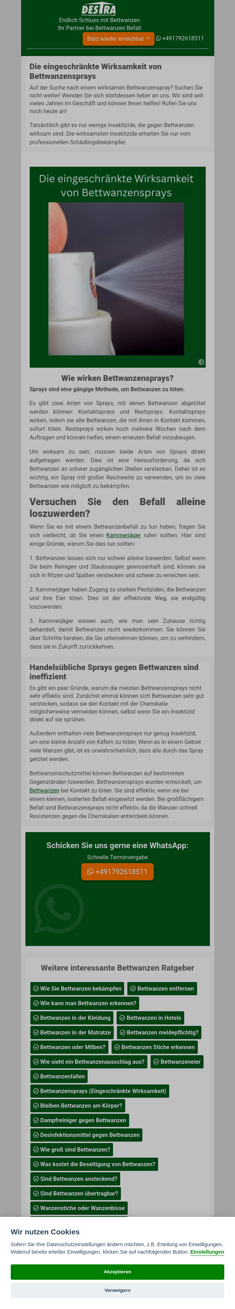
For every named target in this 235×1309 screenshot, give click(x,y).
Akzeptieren (117, 1271)
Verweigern (117, 1290)
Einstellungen (207, 1252)
